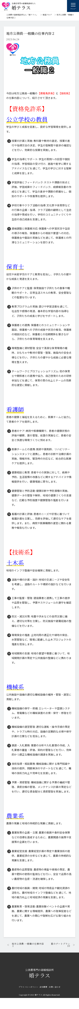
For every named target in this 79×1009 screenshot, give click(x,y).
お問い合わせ (54, 986)
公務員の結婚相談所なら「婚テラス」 (22, 14)
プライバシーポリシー (28, 986)
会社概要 (43, 986)
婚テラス (39, 973)
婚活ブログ (47, 14)
